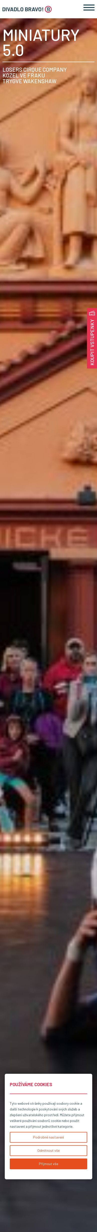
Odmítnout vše (48, 1150)
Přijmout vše (48, 1164)
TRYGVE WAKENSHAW (29, 81)
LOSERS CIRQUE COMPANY (35, 69)
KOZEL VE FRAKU (24, 75)
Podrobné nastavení (48, 1137)
